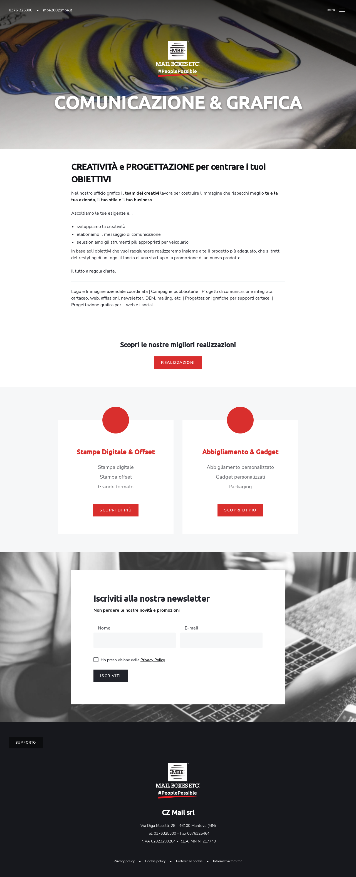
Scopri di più (116, 510)
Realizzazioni (178, 362)
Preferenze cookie (189, 861)
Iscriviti (110, 675)
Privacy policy (124, 861)
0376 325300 (20, 10)
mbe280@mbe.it (57, 10)
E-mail (191, 628)
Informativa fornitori (228, 861)
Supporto (26, 742)
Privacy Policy (152, 660)
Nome (104, 628)
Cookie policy (155, 861)
